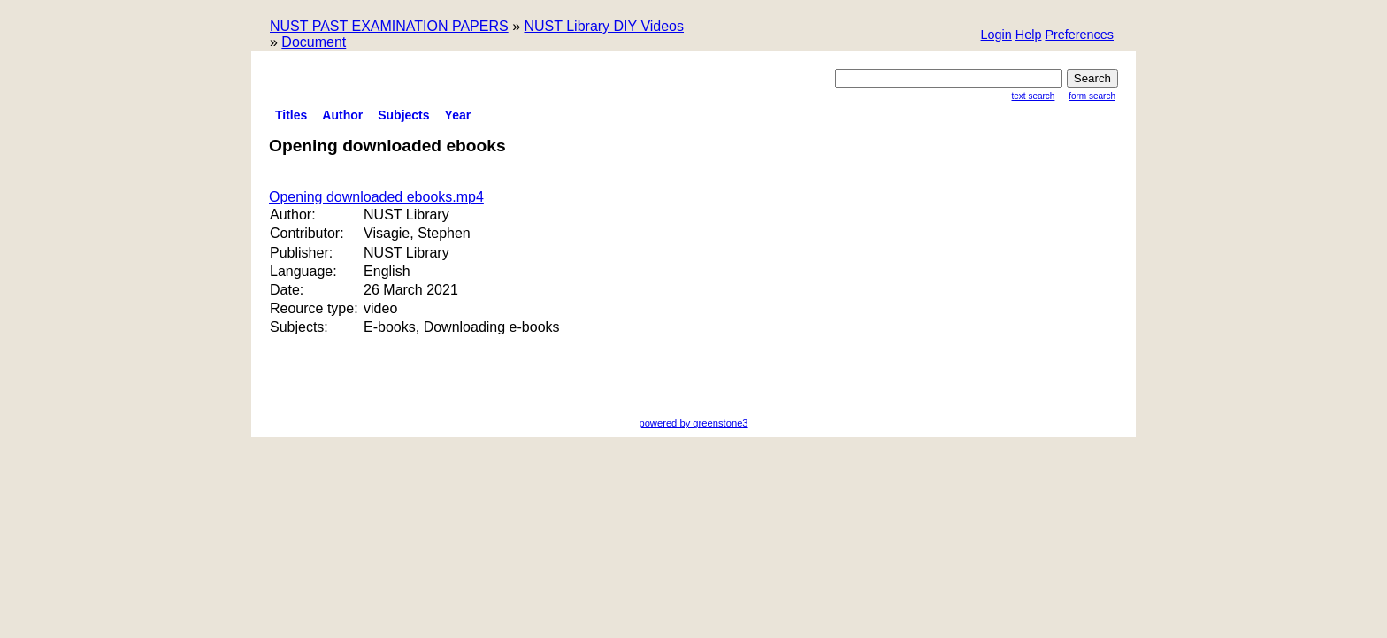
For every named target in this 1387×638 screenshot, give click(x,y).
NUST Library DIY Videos (604, 26)
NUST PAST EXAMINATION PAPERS (389, 26)
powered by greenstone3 (693, 423)
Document (313, 42)
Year (458, 115)
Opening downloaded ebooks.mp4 (376, 196)
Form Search (1092, 96)
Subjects (403, 115)
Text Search (1033, 96)
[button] (1079, 35)
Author (342, 115)
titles (291, 115)
